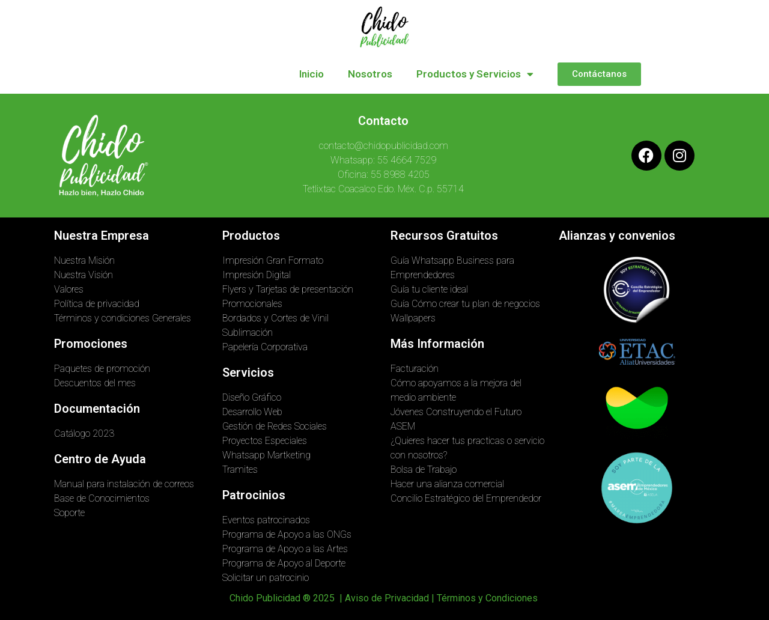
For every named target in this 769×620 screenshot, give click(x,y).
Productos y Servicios (474, 74)
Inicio (311, 74)
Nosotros (370, 74)
